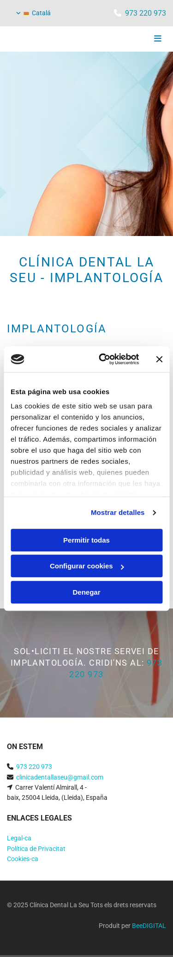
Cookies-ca (22, 858)
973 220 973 (145, 13)
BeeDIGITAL (149, 925)
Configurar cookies (87, 566)
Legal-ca (19, 838)
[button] (139, 39)
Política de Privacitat (36, 848)
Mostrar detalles (118, 512)
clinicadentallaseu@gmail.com (59, 777)
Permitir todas (86, 540)
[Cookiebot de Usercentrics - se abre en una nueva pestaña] (103, 359)
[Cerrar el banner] (159, 359)
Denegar (86, 592)
